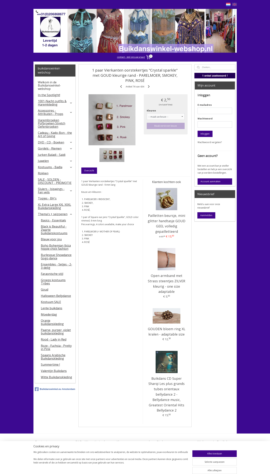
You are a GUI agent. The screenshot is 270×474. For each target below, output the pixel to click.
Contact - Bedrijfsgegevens (48, 444)
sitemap (127, 467)
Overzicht (89, 170)
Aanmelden (206, 215)
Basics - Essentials (53, 220)
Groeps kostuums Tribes (53, 281)
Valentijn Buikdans (54, 371)
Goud (44, 289)
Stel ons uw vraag (171, 442)
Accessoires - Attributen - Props (55, 112)
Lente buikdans (51, 308)
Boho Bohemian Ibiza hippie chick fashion (56, 247)
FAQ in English (208, 447)
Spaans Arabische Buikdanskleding (53, 356)
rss (134, 467)
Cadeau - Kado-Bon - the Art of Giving (55, 134)
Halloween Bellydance (56, 296)
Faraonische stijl (52, 274)
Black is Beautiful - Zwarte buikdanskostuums (54, 229)
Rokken (43, 173)
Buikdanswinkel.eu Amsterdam (55, 389)
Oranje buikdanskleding (52, 322)
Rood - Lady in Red (53, 339)
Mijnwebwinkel (180, 467)
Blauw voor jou (51, 239)
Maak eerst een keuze (165, 125)
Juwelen (55, 161)
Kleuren (151, 110)
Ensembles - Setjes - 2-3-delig (56, 266)
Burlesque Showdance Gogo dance (56, 256)
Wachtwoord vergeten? (210, 142)
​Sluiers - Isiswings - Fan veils (55, 190)
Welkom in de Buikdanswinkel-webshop (49, 85)
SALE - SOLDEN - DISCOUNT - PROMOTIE (55, 181)
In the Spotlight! (49, 95)
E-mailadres (205, 104)
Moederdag (49, 314)
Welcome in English (212, 442)
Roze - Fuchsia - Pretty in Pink (56, 347)
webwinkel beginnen (148, 467)
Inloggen (205, 133)
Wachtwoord (205, 118)
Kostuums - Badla (55, 167)
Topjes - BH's (47, 198)
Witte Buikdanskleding (56, 377)
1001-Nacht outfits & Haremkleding (55, 102)
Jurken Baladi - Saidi (51, 155)
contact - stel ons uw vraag (131, 57)
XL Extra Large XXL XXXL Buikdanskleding (54, 206)
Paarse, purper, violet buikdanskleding (56, 331)
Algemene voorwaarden (135, 442)
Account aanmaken (210, 181)
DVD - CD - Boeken (55, 142)
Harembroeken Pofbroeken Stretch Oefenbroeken (51, 123)
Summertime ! (50, 365)
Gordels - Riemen (55, 148)
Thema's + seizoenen (55, 214)
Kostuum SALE (51, 302)
